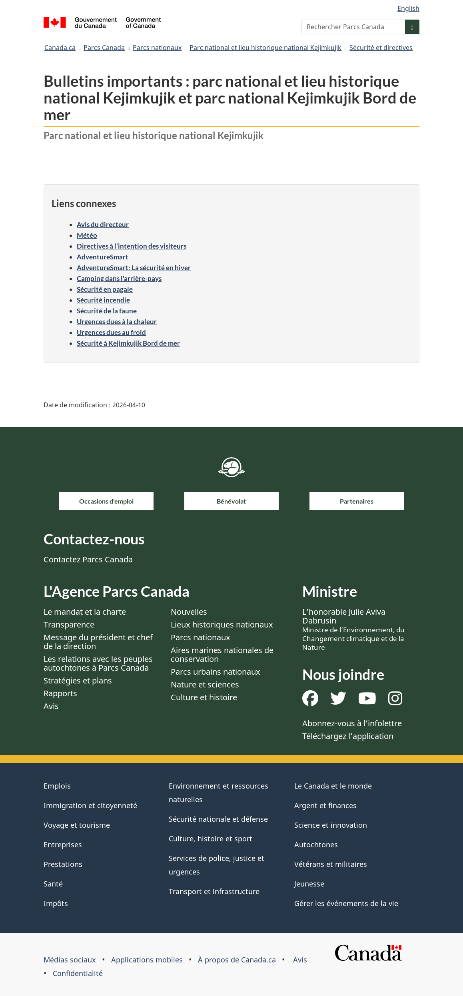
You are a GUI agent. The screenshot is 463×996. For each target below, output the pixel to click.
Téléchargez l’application (347, 736)
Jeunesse (309, 883)
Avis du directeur (103, 224)
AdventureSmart (102, 257)
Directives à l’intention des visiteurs (131, 246)
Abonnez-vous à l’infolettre (352, 723)
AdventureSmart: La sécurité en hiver (134, 267)
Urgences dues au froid (111, 332)
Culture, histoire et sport (210, 838)
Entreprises (63, 844)
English (408, 8)
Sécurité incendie (103, 300)
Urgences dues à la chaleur (117, 321)
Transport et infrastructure (214, 891)
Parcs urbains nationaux (215, 671)
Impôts (56, 903)
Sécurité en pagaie (105, 289)
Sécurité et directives (381, 47)
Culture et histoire (204, 697)
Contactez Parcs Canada (88, 559)
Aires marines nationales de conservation (222, 654)
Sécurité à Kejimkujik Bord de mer (128, 343)
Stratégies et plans (78, 680)
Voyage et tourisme (77, 825)
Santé (53, 883)
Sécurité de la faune (107, 311)
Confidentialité (78, 973)
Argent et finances (325, 805)
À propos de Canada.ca (237, 959)
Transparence (69, 624)
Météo (87, 235)
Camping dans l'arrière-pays (119, 278)
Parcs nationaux (157, 47)
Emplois (57, 786)
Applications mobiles (147, 959)
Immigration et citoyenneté (90, 805)
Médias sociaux (70, 959)
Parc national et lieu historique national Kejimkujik (265, 47)
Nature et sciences (205, 684)
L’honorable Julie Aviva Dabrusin (353, 629)
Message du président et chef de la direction (98, 641)
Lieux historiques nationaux (222, 624)
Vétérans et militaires (330, 864)
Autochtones (316, 844)
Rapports (60, 693)
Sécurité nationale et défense (218, 819)
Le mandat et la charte (85, 611)
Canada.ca (60, 47)
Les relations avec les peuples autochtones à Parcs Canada (98, 663)
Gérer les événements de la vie (346, 903)
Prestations (63, 864)
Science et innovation (330, 825)
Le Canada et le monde (333, 786)
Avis (51, 706)
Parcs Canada (104, 47)
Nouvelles (189, 611)
